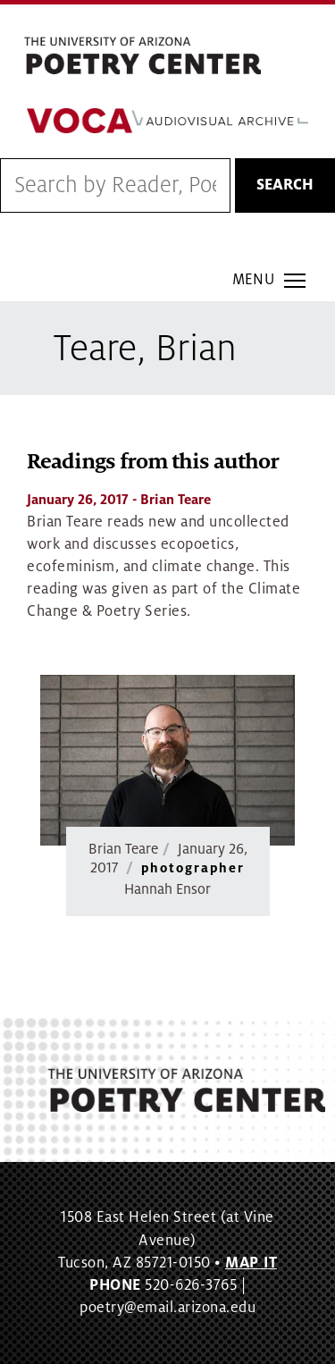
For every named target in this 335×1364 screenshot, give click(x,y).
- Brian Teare (119, 500)
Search (285, 185)
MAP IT (251, 1263)
